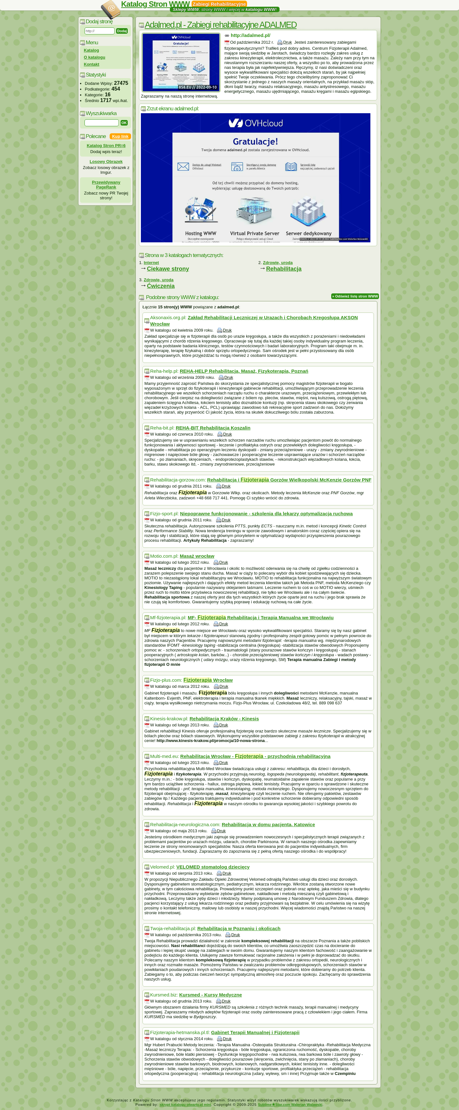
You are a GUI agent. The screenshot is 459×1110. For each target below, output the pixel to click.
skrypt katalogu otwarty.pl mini (185, 1104)
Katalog (91, 50)
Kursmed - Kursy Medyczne (210, 994)
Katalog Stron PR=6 (106, 145)
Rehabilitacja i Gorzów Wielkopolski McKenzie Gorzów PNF (289, 479)
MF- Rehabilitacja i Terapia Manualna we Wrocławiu (261, 617)
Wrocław (208, 680)
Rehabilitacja (284, 269)
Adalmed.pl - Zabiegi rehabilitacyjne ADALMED (220, 25)
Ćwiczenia (161, 286)
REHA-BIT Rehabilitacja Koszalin (213, 427)
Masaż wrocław (197, 556)
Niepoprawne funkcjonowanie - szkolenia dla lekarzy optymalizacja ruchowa (266, 513)
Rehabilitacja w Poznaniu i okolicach (238, 928)
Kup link (120, 136)
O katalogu (94, 57)
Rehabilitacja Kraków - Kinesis (224, 718)
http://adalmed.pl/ (250, 35)
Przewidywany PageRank (106, 184)
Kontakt (91, 64)
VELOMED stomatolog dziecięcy (213, 867)
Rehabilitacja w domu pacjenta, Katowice (268, 824)
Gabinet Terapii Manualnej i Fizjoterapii (255, 1032)
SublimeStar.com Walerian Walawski (290, 1104)
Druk (287, 42)
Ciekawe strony (168, 269)
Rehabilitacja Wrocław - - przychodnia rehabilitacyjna (255, 756)
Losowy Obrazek (106, 161)
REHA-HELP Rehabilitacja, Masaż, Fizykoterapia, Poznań (244, 371)
